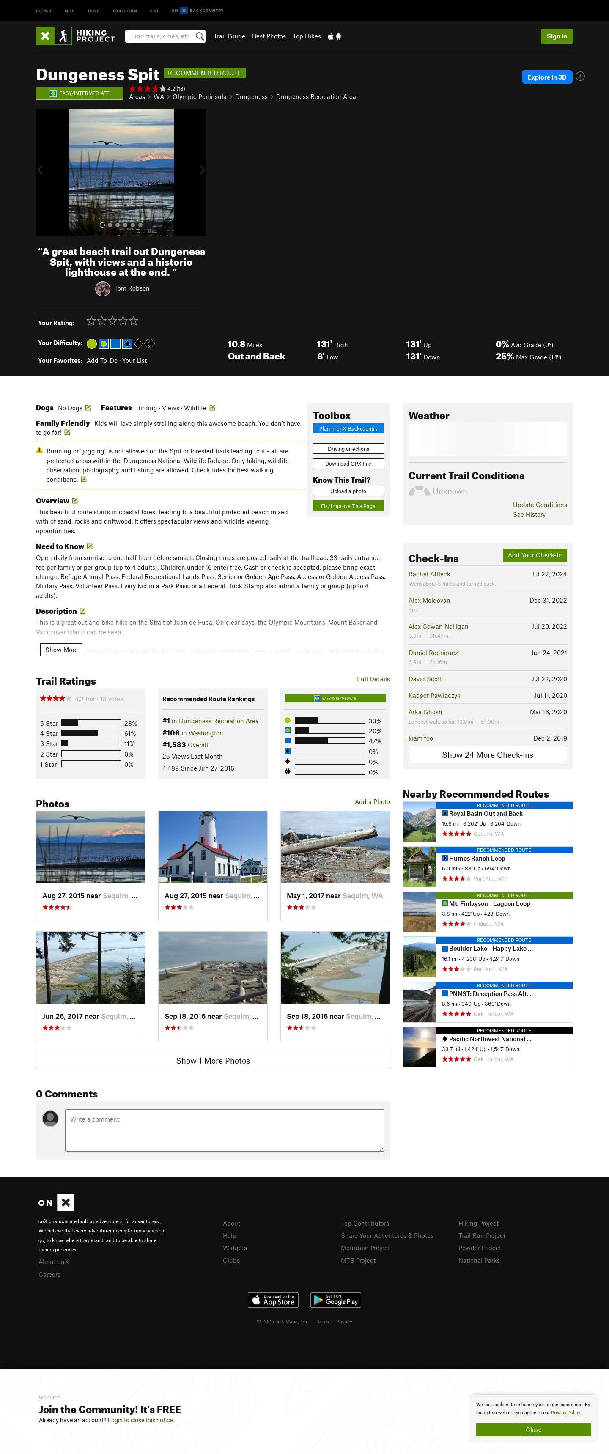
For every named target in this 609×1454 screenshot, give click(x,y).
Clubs (231, 1260)
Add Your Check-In (535, 555)
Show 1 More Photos (213, 1060)
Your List (134, 360)
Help (229, 1235)
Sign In (557, 36)
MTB (70, 10)
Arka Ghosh (425, 712)
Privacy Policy (565, 1413)
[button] (44, 172)
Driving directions (348, 448)
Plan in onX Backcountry (348, 428)
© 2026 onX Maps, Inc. (282, 1321)
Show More (61, 649)
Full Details (373, 679)
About (231, 1223)
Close (534, 1429)
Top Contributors (365, 1223)
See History (529, 514)
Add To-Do (102, 360)
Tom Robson (132, 288)
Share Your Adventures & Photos (387, 1235)
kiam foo (421, 738)
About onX (53, 1261)
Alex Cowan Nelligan (439, 626)
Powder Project (479, 1247)
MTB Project (358, 1260)
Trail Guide (229, 36)
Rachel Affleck (429, 574)
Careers (49, 1274)
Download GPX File (348, 463)
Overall (198, 745)
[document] (533, 1418)
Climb (44, 10)
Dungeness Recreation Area (316, 96)
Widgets (235, 1247)
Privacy (344, 1321)
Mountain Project (365, 1247)
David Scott (425, 679)
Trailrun (124, 10)
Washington (206, 733)
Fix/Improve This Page (348, 505)
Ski (154, 10)
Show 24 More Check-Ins (487, 755)
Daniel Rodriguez (433, 652)
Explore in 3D (547, 77)
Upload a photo (348, 491)
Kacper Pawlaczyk (435, 695)
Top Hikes (307, 36)
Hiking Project (478, 1223)
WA (159, 96)
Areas (137, 96)
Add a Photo (372, 801)
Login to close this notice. (141, 1420)
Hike (94, 10)
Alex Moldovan (429, 600)
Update (540, 504)
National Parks (479, 1260)
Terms (322, 1321)
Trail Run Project (481, 1235)
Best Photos (269, 36)
